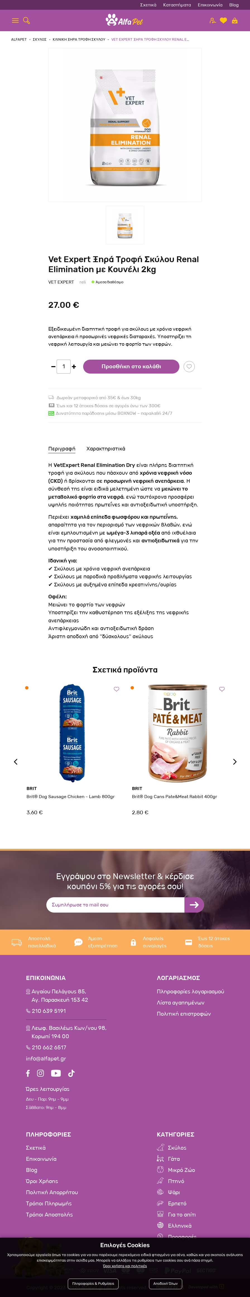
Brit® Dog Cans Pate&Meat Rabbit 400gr (174, 796)
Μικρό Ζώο (181, 1170)
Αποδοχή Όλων (165, 1284)
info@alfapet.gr (46, 1058)
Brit (32, 788)
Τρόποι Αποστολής (49, 1214)
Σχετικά (148, 5)
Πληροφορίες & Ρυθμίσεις (93, 1284)
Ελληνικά (179, 1226)
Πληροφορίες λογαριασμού (190, 991)
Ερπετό (177, 1203)
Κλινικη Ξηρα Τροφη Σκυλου (79, 39)
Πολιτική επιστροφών (184, 1014)
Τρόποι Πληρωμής (49, 1203)
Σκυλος (40, 39)
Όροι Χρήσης (42, 1181)
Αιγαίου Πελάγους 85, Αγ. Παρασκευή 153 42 (60, 996)
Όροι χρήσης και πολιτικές (125, 1266)
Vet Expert (61, 282)
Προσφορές (182, 1237)
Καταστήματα (177, 5)
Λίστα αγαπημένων (181, 1002)
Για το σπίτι (182, 1214)
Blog (234, 5)
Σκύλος (177, 1148)
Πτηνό (176, 1181)
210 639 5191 (49, 1011)
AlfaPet (19, 39)
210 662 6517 (49, 1047)
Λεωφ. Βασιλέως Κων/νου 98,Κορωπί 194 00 (69, 1032)
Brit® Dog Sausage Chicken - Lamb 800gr (71, 796)
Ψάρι (174, 1192)
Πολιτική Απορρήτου (52, 1192)
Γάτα (174, 1159)
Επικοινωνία (210, 5)
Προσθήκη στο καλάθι (131, 366)
